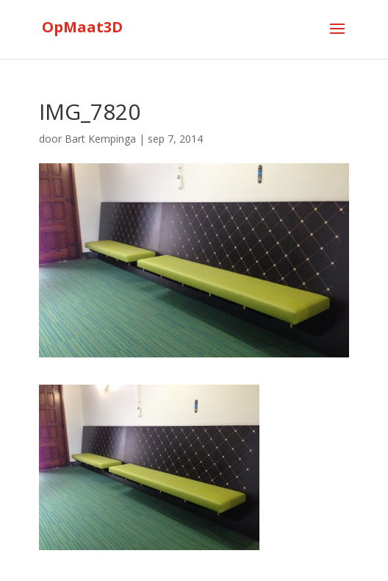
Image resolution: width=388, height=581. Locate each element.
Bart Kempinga (100, 139)
